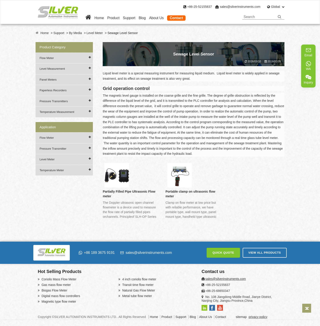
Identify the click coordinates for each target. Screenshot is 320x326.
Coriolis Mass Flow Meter (58, 279)
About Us (156, 18)
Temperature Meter (52, 170)
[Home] (88, 18)
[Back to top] (306, 308)
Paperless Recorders (53, 90)
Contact (176, 18)
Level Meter (95, 33)
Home (99, 18)
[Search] (279, 17)
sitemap (241, 317)
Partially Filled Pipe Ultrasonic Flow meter (129, 194)
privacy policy (258, 317)
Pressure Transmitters (54, 101)
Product (113, 18)
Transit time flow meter (137, 285)
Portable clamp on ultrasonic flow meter (190, 194)
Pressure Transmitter (53, 148)
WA (308, 66)
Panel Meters (48, 79)
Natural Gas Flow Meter (138, 290)
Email (308, 52)
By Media (75, 33)
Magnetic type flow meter (58, 301)
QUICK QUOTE (223, 252)
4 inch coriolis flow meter (138, 279)
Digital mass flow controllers (60, 296)
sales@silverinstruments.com (240, 6)
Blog (142, 18)
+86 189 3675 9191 (97, 253)
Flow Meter (47, 58)
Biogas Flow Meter (54, 290)
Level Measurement (52, 68)
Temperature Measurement (57, 112)
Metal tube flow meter (136, 296)
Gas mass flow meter (56, 285)
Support (129, 18)
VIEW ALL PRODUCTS (264, 252)
